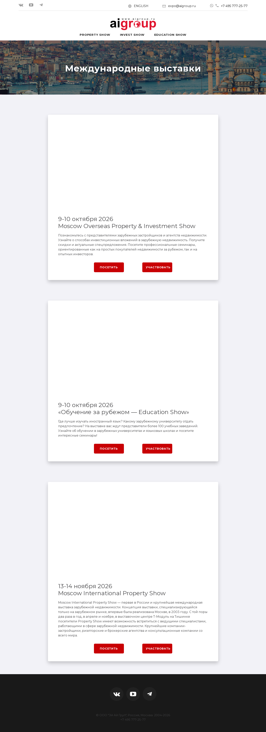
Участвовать (158, 267)
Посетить (109, 267)
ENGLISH (141, 6)
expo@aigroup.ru (182, 6)
